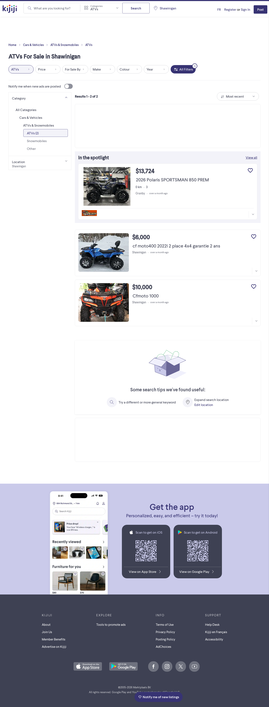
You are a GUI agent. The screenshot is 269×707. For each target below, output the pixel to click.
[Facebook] (153, 666)
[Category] (40, 97)
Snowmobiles (37, 141)
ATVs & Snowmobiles (67, 44)
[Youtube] (194, 666)
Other (31, 149)
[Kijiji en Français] (219, 9)
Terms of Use (165, 624)
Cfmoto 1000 (146, 295)
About (46, 624)
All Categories (26, 110)
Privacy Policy (165, 632)
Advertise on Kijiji (54, 646)
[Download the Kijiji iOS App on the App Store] (146, 572)
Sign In (245, 9)
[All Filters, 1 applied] (183, 69)
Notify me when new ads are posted (40, 86)
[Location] (40, 163)
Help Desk (212, 624)
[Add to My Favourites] (250, 170)
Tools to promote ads (111, 624)
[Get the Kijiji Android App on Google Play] (197, 572)
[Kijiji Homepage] (10, 8)
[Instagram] (167, 666)
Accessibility (214, 639)
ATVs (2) (33, 133)
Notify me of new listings (158, 697)
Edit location (203, 405)
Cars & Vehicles (36, 44)
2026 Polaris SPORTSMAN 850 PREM (172, 179)
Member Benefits (53, 639)
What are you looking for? (52, 8)
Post (260, 9)
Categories (96, 5)
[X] (180, 666)
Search (136, 8)
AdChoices (163, 646)
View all (251, 157)
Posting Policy (165, 639)
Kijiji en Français (216, 632)
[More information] (253, 214)
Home (15, 44)
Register (230, 9)
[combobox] (101, 8)
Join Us (47, 632)
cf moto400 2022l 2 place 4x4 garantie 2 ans (176, 245)
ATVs (88, 45)
